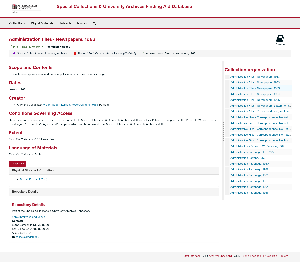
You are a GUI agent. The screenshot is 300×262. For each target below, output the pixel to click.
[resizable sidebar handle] (223, 130)
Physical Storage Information (33, 170)
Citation (280, 40)
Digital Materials (42, 23)
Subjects (65, 23)
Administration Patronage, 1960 (249, 163)
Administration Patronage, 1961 (249, 169)
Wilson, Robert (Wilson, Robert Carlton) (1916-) (70, 104)
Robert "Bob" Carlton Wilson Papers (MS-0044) (107, 53)
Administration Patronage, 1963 (249, 181)
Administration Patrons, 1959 (247, 158)
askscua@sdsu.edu (27, 237)
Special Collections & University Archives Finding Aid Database (124, 6)
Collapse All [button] (17, 163)
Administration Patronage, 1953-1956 (252, 152)
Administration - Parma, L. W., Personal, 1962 (257, 146)
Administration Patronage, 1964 (249, 187)
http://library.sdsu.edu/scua (28, 217)
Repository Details (25, 192)
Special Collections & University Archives (42, 53)
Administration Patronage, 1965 (249, 192)
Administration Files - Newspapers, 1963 (255, 76)
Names (82, 23)
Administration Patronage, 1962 (249, 175)
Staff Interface (192, 256)
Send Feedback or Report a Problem (265, 256)
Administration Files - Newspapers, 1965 (255, 100)
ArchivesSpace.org (220, 256)
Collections (17, 23)
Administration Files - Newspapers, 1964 (255, 94)
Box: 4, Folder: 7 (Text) (33, 179)
